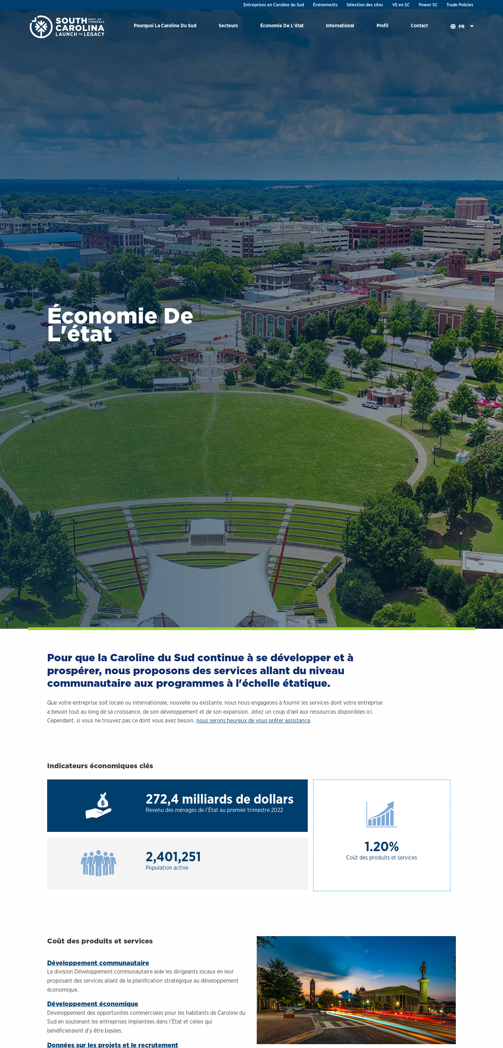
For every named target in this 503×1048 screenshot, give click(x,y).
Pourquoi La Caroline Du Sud (165, 25)
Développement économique (92, 1003)
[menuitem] (165, 26)
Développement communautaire (98, 963)
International (340, 25)
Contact (419, 25)
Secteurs (228, 25)
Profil (382, 25)
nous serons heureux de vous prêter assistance (253, 720)
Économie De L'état (282, 25)
